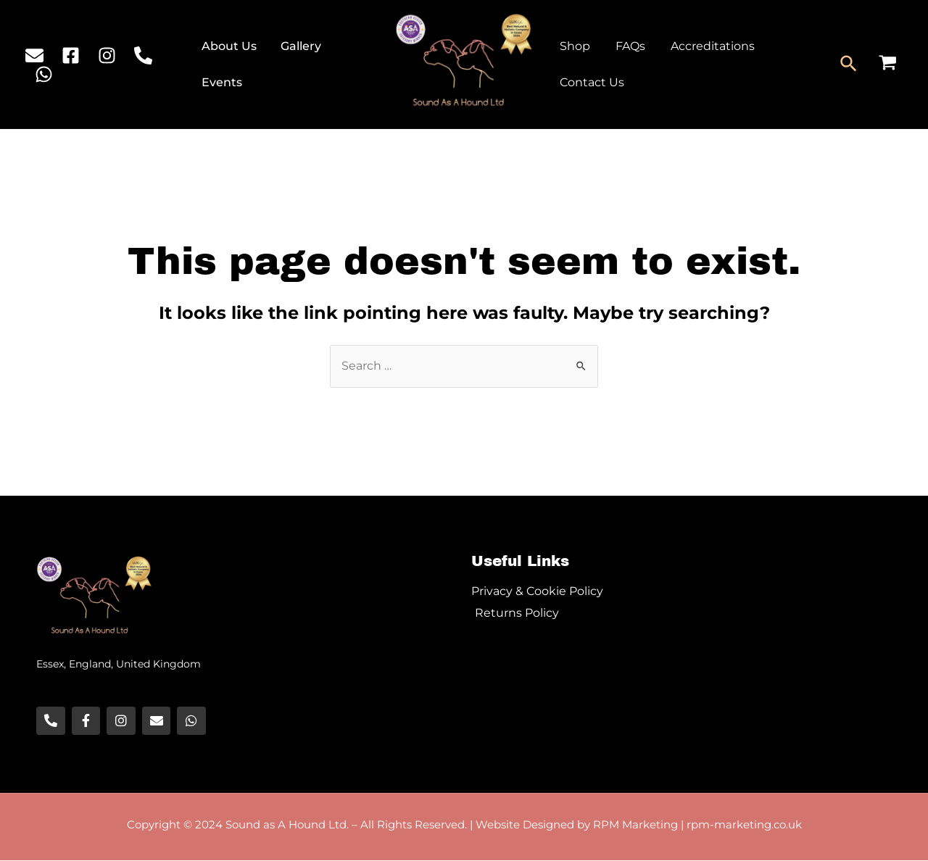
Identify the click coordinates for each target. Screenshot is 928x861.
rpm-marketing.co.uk (744, 825)
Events (223, 82)
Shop (574, 46)
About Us (230, 46)
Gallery (300, 46)
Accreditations (708, 46)
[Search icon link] (849, 64)
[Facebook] (71, 55)
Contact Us (591, 82)
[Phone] (143, 55)
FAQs (627, 46)
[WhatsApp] (44, 74)
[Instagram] (107, 55)
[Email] (34, 55)
